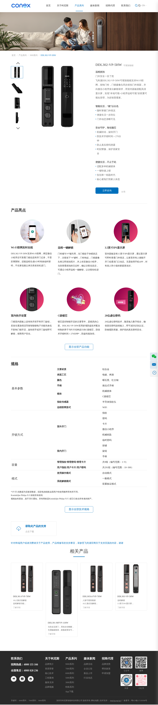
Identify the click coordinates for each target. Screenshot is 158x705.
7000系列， (33, 701)
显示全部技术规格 (79, 509)
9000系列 (69, 664)
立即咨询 (107, 190)
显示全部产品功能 (79, 347)
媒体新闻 (94, 5)
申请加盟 (106, 674)
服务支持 (49, 683)
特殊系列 (69, 687)
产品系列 (79, 5)
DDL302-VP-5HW (48, 55)
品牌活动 (88, 664)
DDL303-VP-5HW (125, 597)
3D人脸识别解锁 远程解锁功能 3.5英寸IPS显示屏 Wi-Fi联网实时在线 (21, 603)
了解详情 (17, 608)
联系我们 (125, 5)
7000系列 (69, 669)
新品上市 (88, 674)
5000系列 (69, 678)
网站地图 (94, 701)
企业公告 (88, 669)
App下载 (69, 692)
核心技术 (49, 674)
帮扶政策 (106, 669)
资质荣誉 (49, 669)
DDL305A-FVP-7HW (92, 597)
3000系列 (34, 55)
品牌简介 (49, 664)
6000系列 (69, 674)
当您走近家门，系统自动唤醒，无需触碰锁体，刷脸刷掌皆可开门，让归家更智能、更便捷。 (61, 629)
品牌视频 (49, 687)
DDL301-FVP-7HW (22, 597)
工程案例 (49, 678)
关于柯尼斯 (62, 5)
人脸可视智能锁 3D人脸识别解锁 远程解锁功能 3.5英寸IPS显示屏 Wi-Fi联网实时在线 (90, 603)
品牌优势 (106, 664)
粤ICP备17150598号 (139, 701)
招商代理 (110, 5)
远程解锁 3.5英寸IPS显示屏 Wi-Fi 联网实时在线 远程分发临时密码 (125, 603)
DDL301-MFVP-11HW (58, 623)
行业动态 (88, 678)
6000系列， (23, 701)
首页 (48, 5)
